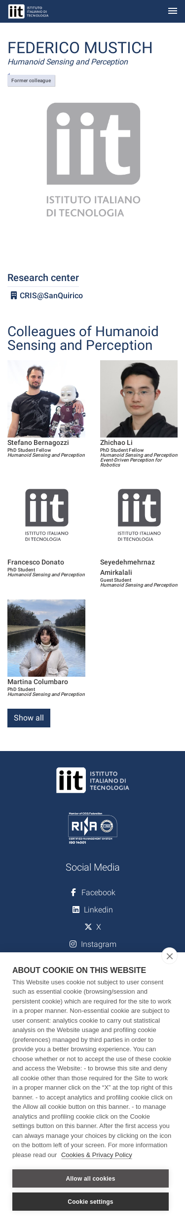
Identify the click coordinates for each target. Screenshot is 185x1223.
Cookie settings (90, 1201)
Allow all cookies (90, 1178)
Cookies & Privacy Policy (96, 1155)
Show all (29, 717)
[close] (169, 955)
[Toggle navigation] (172, 11)
